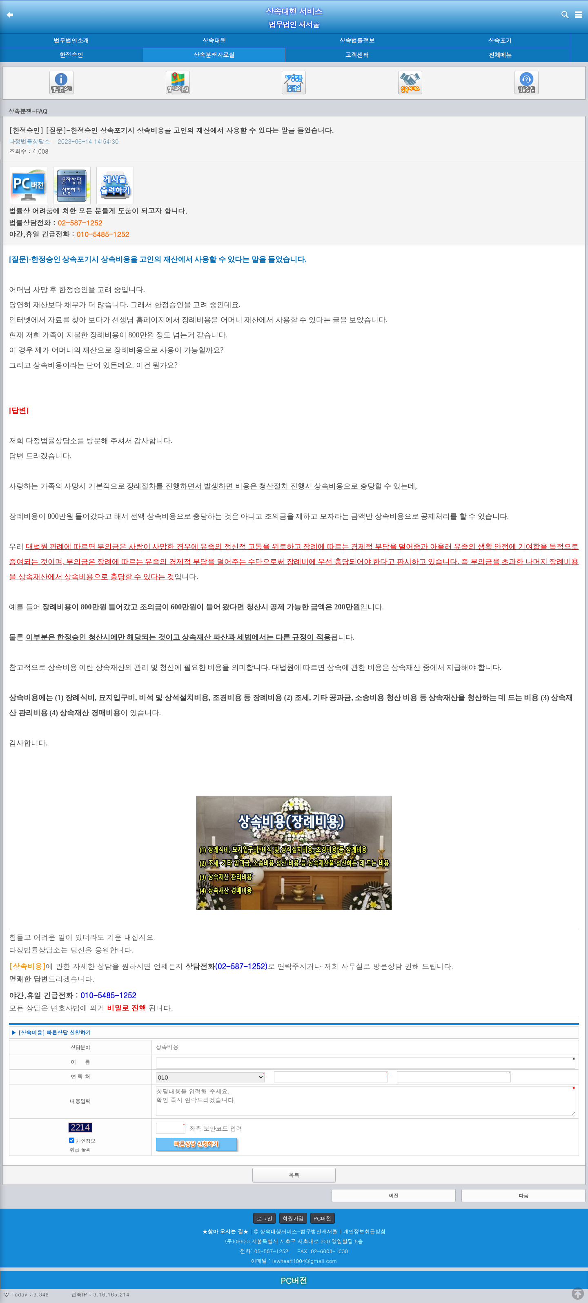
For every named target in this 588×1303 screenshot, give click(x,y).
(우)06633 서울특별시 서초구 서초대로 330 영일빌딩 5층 (294, 1241)
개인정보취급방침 (364, 1231)
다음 (523, 1195)
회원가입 (293, 1218)
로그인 (264, 1218)
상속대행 (214, 40)
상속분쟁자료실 (214, 55)
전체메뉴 (500, 55)
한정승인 (71, 55)
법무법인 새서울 (294, 24)
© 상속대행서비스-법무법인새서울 (295, 1231)
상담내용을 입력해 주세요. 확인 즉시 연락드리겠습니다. (366, 1101)
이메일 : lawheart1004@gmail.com (294, 1261)
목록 (294, 1175)
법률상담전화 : (55, 223)
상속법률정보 (356, 40)
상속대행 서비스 (294, 11)
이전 (394, 1195)
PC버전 (323, 1218)
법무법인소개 (71, 40)
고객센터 (357, 55)
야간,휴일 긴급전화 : (69, 234)
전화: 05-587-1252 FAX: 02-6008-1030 (294, 1251)
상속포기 (500, 40)
